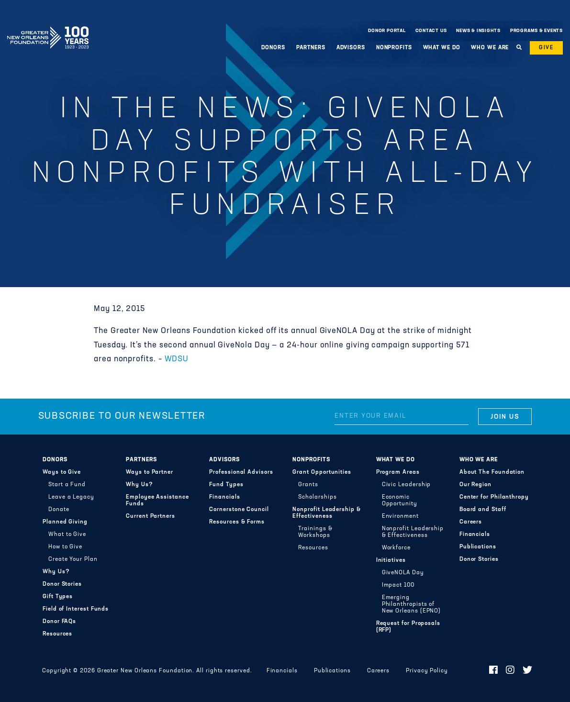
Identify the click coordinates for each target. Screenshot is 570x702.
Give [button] (546, 48)
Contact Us (431, 30)
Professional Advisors (241, 472)
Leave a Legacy (71, 497)
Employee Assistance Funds (157, 500)
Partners (310, 48)
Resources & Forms (237, 522)
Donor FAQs (59, 621)
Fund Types (226, 485)
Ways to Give (62, 472)
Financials (224, 497)
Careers (470, 522)
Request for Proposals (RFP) (408, 627)
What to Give (67, 534)
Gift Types (58, 597)
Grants (308, 485)
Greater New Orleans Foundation (48, 28)
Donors (273, 48)
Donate (58, 510)
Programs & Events (536, 30)
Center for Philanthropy (494, 497)
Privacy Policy (427, 671)
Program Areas (398, 472)
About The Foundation (492, 472)
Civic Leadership (406, 485)
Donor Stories (62, 584)
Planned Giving (65, 522)
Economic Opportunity (399, 500)
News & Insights (478, 30)
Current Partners (150, 516)
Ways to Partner (149, 472)
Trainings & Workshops (315, 532)
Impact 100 (398, 585)
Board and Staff (482, 510)
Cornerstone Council (239, 510)
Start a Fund (67, 485)
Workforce (396, 548)
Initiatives (391, 560)
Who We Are (490, 48)
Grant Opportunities (321, 472)
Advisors (350, 48)
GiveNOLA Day (403, 573)
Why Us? (56, 572)
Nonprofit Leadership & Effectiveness (326, 513)
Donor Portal (386, 30)
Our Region (475, 485)
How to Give (65, 547)
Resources (57, 634)
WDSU (177, 359)
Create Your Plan (73, 559)
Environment (400, 516)
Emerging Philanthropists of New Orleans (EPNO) (411, 604)
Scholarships (317, 497)
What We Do (441, 48)
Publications (477, 547)
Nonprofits (394, 48)
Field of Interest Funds (76, 609)
